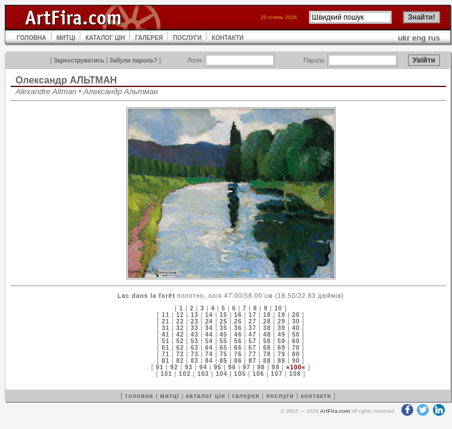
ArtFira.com (335, 411)
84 (209, 361)
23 (195, 321)
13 (195, 315)
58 (267, 341)
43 (195, 334)
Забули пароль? (133, 60)
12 (180, 315)
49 (281, 334)
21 (165, 321)
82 (180, 361)
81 (165, 361)
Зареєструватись (79, 60)
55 (223, 341)
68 (267, 347)
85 (223, 361)
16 (238, 315)
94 (203, 367)
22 (180, 321)
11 (165, 315)
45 (223, 334)
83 (195, 361)
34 (209, 328)
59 (281, 341)
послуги (280, 396)
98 (261, 367)
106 (258, 374)
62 (180, 347)
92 (174, 367)
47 (252, 334)
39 (281, 328)
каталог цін (205, 396)
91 (159, 367)
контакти (316, 396)
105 (240, 374)
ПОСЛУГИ (187, 38)
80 (296, 354)
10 (278, 308)
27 (252, 321)
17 (252, 315)
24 (209, 321)
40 (296, 328)
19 (281, 315)
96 (232, 367)
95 (217, 367)
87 (252, 361)
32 (180, 328)
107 (277, 374)
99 (276, 367)
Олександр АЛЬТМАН (66, 80)
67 (252, 347)
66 (238, 347)
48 (267, 334)
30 (296, 321)
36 (238, 328)
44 (209, 334)
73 (195, 354)
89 (281, 361)
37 (252, 328)
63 (195, 347)
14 (209, 315)
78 (267, 354)
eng (419, 37)
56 (238, 341)
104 (222, 374)
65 (223, 347)
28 (267, 321)
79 (281, 354)
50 (296, 334)
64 (209, 347)
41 (165, 334)
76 (238, 354)
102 (185, 374)
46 (238, 334)
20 (296, 315)
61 (165, 347)
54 (209, 341)
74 (209, 354)
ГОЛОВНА (32, 38)
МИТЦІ (66, 38)
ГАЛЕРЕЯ (149, 38)
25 (223, 321)
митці (169, 396)
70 (296, 347)
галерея (245, 396)
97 (246, 367)
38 (267, 328)
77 (252, 354)
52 (180, 341)
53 (195, 341)
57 (252, 341)
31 (165, 328)
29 (281, 321)
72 (180, 354)
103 (203, 374)
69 (281, 347)
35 (223, 328)
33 (195, 328)
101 (166, 374)
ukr (404, 37)
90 (296, 361)
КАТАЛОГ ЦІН (105, 38)
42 (180, 334)
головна (139, 396)
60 (296, 341)
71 (165, 354)
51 (165, 341)
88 (267, 361)
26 (238, 321)
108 (295, 374)
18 (267, 315)
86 (238, 361)
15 (223, 315)
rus (434, 37)
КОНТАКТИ (227, 38)
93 (189, 367)
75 (223, 354)
